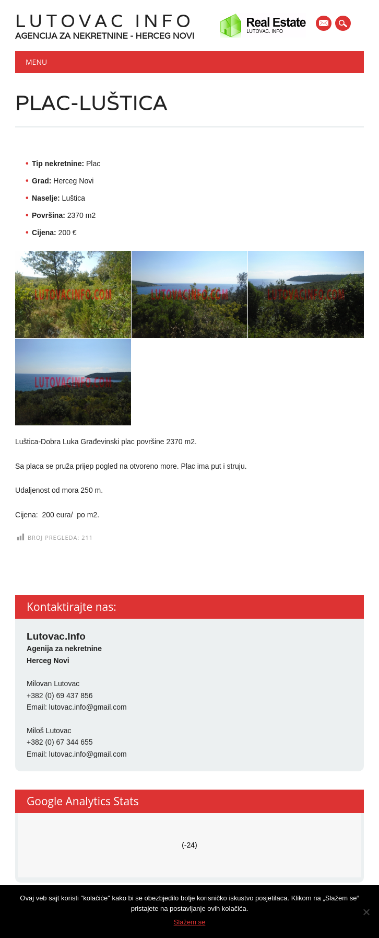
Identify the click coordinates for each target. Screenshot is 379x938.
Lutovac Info (104, 20)
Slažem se (190, 922)
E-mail (324, 24)
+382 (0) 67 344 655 (60, 742)
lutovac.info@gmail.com (88, 707)
